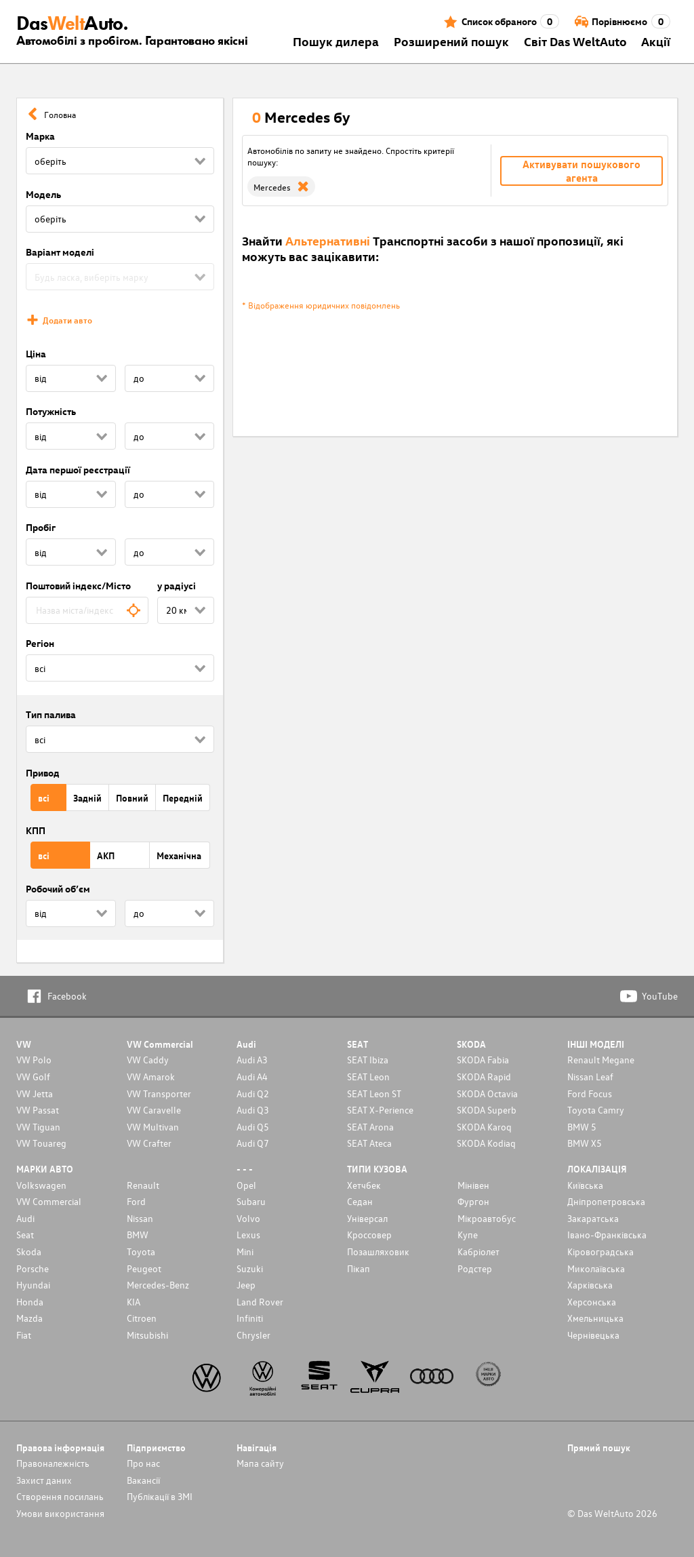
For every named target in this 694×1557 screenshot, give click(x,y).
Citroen (142, 1318)
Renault (143, 1185)
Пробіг (41, 527)
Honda (29, 1301)
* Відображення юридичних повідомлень (321, 305)
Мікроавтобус (486, 1218)
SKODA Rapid (484, 1076)
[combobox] (87, 610)
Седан (360, 1201)
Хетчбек (364, 1185)
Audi (25, 1218)
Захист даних (44, 1480)
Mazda (29, 1318)
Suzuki (250, 1268)
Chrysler (253, 1334)
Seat (25, 1234)
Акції (655, 41)
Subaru (251, 1201)
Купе (467, 1234)
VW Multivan (153, 1126)
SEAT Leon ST (374, 1093)
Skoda (28, 1251)
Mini (245, 1251)
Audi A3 (252, 1059)
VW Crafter (149, 1143)
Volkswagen (41, 1185)
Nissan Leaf (590, 1076)
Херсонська (591, 1301)
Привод (43, 772)
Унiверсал (367, 1218)
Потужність (51, 411)
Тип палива (51, 714)
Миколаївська (596, 1268)
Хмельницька (595, 1318)
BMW (137, 1234)
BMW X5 (584, 1143)
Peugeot (144, 1268)
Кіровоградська (600, 1251)
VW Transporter (159, 1093)
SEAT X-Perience (380, 1109)
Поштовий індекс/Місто (78, 585)
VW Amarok (151, 1076)
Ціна (36, 353)
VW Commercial (48, 1201)
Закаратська (593, 1218)
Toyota (141, 1251)
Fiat (23, 1334)
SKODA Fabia (483, 1059)
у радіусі (176, 585)
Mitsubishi (147, 1334)
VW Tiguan (38, 1126)
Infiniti (250, 1318)
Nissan (140, 1218)
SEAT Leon (368, 1076)
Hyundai (33, 1284)
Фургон (473, 1201)
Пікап (358, 1268)
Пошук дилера (336, 41)
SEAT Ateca (369, 1143)
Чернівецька (593, 1334)
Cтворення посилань (60, 1496)
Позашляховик (378, 1251)
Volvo (248, 1218)
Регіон (40, 643)
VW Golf (33, 1076)
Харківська (590, 1284)
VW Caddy (148, 1059)
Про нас (143, 1463)
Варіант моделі (60, 251)
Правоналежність (52, 1463)
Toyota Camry (595, 1109)
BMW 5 (581, 1126)
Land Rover (260, 1301)
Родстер (474, 1268)
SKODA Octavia (487, 1093)
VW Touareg (41, 1143)
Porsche (32, 1268)
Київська (585, 1185)
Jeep (246, 1284)
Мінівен (473, 1185)
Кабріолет (478, 1251)
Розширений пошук (451, 41)
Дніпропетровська (606, 1201)
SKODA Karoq (484, 1126)
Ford (136, 1201)
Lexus (248, 1234)
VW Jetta (34, 1093)
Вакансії (143, 1480)
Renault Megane (600, 1059)
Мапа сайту (260, 1463)
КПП (35, 830)
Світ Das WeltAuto (575, 41)
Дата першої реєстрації (78, 469)
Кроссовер (369, 1234)
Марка (40, 136)
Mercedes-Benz (158, 1284)
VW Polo (34, 1059)
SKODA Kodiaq (486, 1143)
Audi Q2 (253, 1093)
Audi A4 (252, 1076)
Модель (43, 194)
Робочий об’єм (58, 888)
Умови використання (60, 1513)
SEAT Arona (370, 1126)
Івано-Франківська (607, 1234)
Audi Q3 (253, 1109)
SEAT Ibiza (367, 1059)
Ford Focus (589, 1093)
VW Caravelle (154, 1109)
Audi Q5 (253, 1126)
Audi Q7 (253, 1143)
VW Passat (37, 1109)
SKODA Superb (486, 1109)
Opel (246, 1185)
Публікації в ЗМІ (159, 1496)
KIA (133, 1301)
